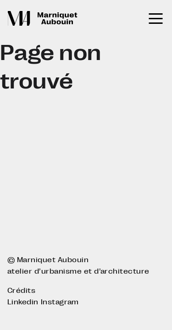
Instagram (60, 302)
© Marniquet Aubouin (48, 260)
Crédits (21, 290)
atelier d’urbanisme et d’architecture (78, 271)
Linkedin (23, 302)
